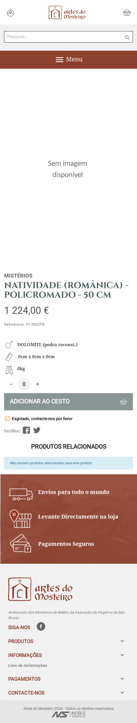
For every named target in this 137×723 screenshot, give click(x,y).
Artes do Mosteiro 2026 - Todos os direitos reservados (68, 708)
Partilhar (26, 430)
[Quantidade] (24, 384)
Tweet (37, 430)
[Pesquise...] (68, 37)
